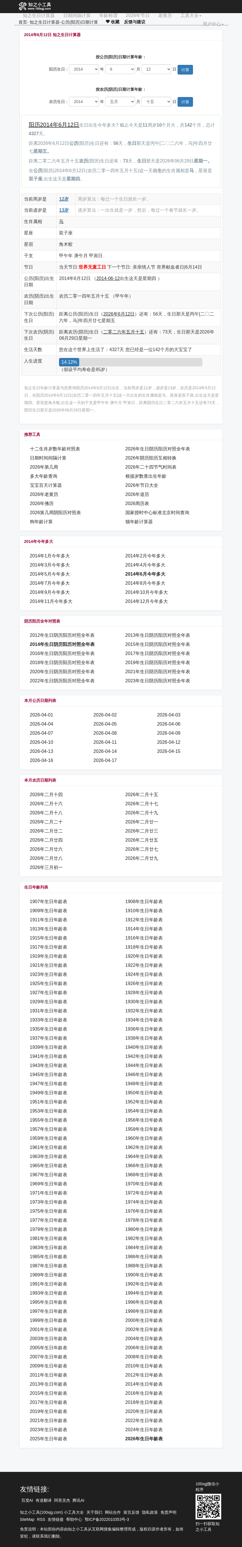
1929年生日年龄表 (49, 1001)
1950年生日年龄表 (144, 1092)
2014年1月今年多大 (50, 555)
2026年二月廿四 (46, 840)
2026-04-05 (105, 724)
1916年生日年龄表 (144, 938)
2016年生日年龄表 (144, 1393)
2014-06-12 (108, 278)
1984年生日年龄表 (144, 1247)
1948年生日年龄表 (144, 1083)
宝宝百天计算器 (46, 485)
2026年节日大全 (141, 485)
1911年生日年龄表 (49, 919)
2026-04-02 (105, 714)
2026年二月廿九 (141, 858)
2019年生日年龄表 (49, 1411)
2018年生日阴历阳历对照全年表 (62, 662)
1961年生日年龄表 (49, 1147)
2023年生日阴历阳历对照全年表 (157, 680)
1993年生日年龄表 (49, 1293)
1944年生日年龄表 (144, 1065)
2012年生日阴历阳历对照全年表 (62, 635)
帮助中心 (74, 1519)
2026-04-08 (105, 733)
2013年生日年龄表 (49, 1384)
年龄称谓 (108, 15)
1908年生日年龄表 (144, 901)
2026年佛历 (42, 503)
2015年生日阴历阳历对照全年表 (157, 644)
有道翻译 (44, 1500)
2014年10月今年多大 (146, 592)
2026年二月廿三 (141, 831)
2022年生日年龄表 (144, 1420)
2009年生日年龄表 (49, 1365)
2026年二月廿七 (141, 849)
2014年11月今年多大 (51, 601)
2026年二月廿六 (46, 849)
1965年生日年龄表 (49, 1165)
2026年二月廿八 (46, 858)
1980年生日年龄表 (144, 1229)
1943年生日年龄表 (49, 1065)
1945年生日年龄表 (49, 1074)
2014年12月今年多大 (146, 601)
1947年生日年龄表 (49, 1083)
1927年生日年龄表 (49, 992)
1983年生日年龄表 (49, 1247)
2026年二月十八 (46, 812)
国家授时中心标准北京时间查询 (157, 512)
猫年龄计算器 (139, 521)
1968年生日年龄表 (144, 1174)
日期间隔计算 (77, 15)
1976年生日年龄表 (144, 1211)
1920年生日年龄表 (144, 956)
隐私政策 (150, 1512)
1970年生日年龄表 (144, 1183)
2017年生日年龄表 (49, 1402)
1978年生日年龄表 (144, 1220)
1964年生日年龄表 (144, 1156)
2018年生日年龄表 (144, 1402)
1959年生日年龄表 (49, 1138)
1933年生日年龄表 (49, 1019)
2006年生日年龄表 (144, 1347)
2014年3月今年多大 (50, 565)
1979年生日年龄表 (49, 1229)
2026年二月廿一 (141, 821)
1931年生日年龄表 (49, 1010)
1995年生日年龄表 (49, 1302)
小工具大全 (74, 1512)
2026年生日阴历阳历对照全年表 (157, 448)
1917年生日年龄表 (49, 947)
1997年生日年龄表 (49, 1311)
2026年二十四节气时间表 (151, 467)
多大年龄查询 (43, 476)
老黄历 (165, 15)
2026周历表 (137, 503)
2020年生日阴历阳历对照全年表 (62, 671)
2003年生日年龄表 (49, 1338)
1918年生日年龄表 (144, 947)
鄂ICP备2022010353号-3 (107, 1519)
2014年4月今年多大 (145, 565)
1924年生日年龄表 (144, 974)
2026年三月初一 (46, 867)
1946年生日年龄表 (144, 1074)
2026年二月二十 (46, 821)
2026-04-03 (168, 714)
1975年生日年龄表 (49, 1211)
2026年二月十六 (46, 803)
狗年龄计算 (41, 521)
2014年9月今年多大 (50, 592)
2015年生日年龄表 (49, 1393)
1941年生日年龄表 (49, 1056)
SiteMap (27, 1519)
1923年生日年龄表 (49, 974)
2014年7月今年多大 (50, 583)
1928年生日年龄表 (144, 992)
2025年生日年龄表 (49, 1438)
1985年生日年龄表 (49, 1256)
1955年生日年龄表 (49, 1120)
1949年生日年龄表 (49, 1092)
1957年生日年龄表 (49, 1129)
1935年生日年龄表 (49, 1029)
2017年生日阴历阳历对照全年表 (157, 653)
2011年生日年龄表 (49, 1375)
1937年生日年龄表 (49, 1038)
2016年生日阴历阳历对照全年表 (62, 653)
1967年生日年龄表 (49, 1174)
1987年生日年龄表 (49, 1265)
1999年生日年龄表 (49, 1320)
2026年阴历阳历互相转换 (151, 458)
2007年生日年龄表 (49, 1356)
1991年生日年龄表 (49, 1284)
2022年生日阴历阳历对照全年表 (62, 680)
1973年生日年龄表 (49, 1202)
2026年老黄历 (44, 494)
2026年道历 (137, 494)
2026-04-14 (105, 751)
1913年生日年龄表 (49, 928)
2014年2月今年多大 (145, 555)
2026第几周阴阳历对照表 (55, 512)
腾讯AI (78, 1500)
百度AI (27, 1500)
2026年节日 (138, 15)
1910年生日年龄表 (144, 910)
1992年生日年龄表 (144, 1284)
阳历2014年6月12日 (54, 124)
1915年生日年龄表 (49, 938)
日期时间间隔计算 (48, 458)
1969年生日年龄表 (49, 1183)
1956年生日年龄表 (144, 1120)
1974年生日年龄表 (144, 1202)
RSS (41, 1519)
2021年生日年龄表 (49, 1420)
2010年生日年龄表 (144, 1365)
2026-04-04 (41, 724)
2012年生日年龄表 (144, 1375)
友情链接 (56, 1519)
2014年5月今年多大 (50, 574)
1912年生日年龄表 (144, 919)
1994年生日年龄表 (144, 1293)
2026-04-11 (105, 742)
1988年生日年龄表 (144, 1265)
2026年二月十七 (141, 803)
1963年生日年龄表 (49, 1156)
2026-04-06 (168, 724)
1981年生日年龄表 (49, 1238)
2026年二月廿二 (46, 831)
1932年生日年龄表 (144, 1010)
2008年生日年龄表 (144, 1356)
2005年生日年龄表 (49, 1347)
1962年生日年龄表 (144, 1147)
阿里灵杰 (62, 1500)
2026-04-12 (168, 742)
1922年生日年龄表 (144, 965)
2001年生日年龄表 (49, 1329)
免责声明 (168, 1512)
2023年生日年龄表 (49, 1429)
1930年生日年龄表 (144, 1001)
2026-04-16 (41, 760)
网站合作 (113, 1512)
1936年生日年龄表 (144, 1029)
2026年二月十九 (141, 812)
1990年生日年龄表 (144, 1274)
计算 (185, 69)
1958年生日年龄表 (144, 1129)
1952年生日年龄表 (144, 1101)
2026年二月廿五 (141, 840)
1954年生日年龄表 (144, 1111)
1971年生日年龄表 (49, 1192)
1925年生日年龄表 (49, 983)
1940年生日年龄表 (144, 1047)
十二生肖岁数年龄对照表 (55, 448)
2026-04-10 (41, 742)
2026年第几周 (44, 467)
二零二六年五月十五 (123, 331)
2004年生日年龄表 (144, 1338)
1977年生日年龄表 (49, 1220)
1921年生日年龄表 (49, 965)
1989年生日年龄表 (49, 1274)
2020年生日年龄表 (144, 1411)
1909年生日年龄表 (49, 910)
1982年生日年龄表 (144, 1238)
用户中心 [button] (213, 24)
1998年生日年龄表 (144, 1311)
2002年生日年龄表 (144, 1329)
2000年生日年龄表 (144, 1320)
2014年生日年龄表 (144, 1384)
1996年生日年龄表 (144, 1302)
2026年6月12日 (119, 314)
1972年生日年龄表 (144, 1192)
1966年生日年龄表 (144, 1165)
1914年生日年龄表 (144, 928)
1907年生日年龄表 (49, 901)
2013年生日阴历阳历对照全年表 (157, 635)
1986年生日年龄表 (144, 1256)
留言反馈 (131, 1512)
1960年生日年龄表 (144, 1138)
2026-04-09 (168, 733)
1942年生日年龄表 (144, 1056)
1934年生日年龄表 (144, 1019)
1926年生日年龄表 (144, 983)
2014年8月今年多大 (145, 583)
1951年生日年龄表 (49, 1101)
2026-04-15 (168, 751)
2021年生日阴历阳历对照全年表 (157, 671)
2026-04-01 (41, 714)
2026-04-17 (105, 760)
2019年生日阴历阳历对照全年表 (157, 662)
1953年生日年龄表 (49, 1111)
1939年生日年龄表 (49, 1047)
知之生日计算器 (39, 15)
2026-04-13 (41, 751)
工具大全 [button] (191, 15)
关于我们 (94, 1512)
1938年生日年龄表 (144, 1038)
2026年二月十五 (141, 794)
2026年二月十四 (46, 794)
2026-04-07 (41, 733)
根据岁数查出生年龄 (145, 476)
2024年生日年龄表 (144, 1429)
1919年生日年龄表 (49, 956)
